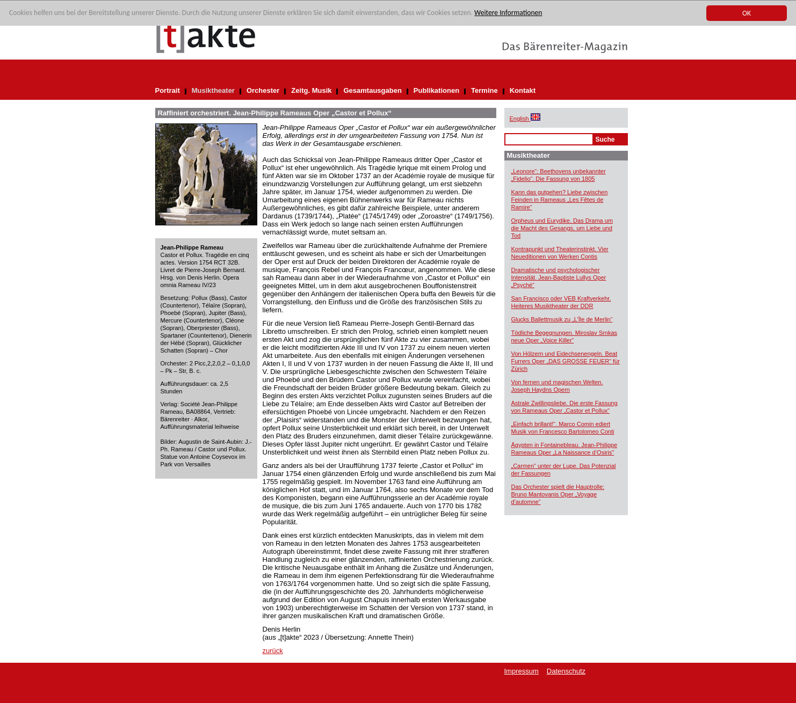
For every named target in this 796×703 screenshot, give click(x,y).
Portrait (167, 90)
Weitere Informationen (508, 13)
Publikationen (436, 90)
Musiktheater (213, 90)
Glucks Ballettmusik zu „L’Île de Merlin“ (562, 319)
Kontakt (523, 90)
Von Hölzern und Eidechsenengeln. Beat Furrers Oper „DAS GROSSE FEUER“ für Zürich (565, 361)
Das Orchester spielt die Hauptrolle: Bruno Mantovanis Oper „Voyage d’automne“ (558, 494)
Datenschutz (566, 671)
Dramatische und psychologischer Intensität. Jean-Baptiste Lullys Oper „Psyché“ (558, 277)
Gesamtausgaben (372, 90)
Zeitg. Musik (311, 90)
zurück (273, 651)
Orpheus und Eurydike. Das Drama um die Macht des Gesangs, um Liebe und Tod (562, 228)
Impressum (521, 671)
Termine (484, 90)
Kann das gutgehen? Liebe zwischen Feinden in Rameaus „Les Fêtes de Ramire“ (559, 199)
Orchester (263, 90)
